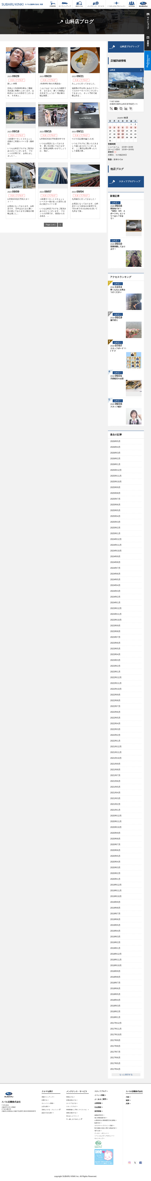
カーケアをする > (71, 1103)
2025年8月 (115, 493)
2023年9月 (115, 625)
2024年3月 (115, 591)
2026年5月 (115, 441)
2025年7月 (115, 499)
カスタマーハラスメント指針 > (104, 1125)
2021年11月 (116, 752)
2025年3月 (115, 522)
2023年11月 (116, 614)
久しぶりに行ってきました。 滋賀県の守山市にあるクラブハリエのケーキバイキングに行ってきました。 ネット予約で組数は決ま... (85, 90)
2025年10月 (116, 481)
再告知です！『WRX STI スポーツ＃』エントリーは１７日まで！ (117, 213)
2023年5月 (115, 648)
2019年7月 (115, 913)
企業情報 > (98, 1103)
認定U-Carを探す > (48, 1113)
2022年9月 (115, 695)
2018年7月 (115, 983)
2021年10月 (116, 758)
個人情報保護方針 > (100, 1118)
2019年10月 (116, 896)
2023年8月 (115, 631)
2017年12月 (116, 1023)
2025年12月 (116, 470)
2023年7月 (115, 637)
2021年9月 (115, 764)
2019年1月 (115, 948)
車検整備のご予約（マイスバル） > (77, 1109)
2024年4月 (115, 585)
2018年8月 (115, 977)
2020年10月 (116, 827)
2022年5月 (115, 718)
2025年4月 (115, 516)
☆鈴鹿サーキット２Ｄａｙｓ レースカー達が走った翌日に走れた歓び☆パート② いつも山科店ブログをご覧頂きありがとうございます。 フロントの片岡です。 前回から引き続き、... (53, 207)
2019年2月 (115, 942)
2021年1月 (115, 810)
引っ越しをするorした (74, 1119)
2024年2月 (115, 597)
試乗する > (45, 1100)
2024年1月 (115, 602)
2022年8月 (115, 700)
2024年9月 (115, 556)
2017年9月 (115, 1040)
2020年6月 (115, 850)
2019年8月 (115, 908)
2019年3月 (115, 936)
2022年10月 (116, 689)
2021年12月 (116, 746)
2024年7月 (115, 568)
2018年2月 (115, 1011)
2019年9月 (115, 902)
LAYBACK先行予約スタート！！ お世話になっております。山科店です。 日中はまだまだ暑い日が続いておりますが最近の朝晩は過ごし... (20, 206)
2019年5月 (115, 925)
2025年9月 (115, 487)
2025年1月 (115, 533)
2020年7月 (115, 844)
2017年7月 (115, 1052)
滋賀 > (128, 1100)
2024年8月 (115, 562)
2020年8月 (115, 839)
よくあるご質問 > (100, 1099)
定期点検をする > (71, 1100)
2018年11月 (116, 959)
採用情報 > (98, 1111)
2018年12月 (116, 954)
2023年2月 (115, 666)
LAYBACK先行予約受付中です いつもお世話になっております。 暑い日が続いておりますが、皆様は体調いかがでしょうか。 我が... (53, 145)
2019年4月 (115, 931)
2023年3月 (115, 660)
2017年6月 (115, 1057)
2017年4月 (115, 1069)
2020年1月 (115, 879)
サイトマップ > (99, 1138)
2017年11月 (116, 1029)
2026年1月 (115, 464)
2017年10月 (116, 1034)
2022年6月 (115, 712)
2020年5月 (115, 856)
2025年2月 (115, 527)
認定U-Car (79, 4)
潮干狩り (114, 320)
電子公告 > (97, 1131)
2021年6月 (115, 781)
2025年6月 (115, 504)
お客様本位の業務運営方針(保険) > (105, 1120)
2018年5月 (115, 994)
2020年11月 (116, 821)
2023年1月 (115, 671)
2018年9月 (115, 971)
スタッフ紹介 (116, 407)
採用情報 (132, 4)
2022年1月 (115, 741)
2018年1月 (115, 1017)
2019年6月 (115, 919)
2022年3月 (115, 729)
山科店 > (115, 203)
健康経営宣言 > (99, 1115)
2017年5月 (115, 1063)
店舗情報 (53, 4)
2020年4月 (115, 862)
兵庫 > (128, 1103)
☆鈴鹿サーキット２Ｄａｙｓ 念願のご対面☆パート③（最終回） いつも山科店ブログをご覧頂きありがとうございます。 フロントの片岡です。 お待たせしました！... (20, 147)
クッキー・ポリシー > (101, 1133)
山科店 (112, 70)
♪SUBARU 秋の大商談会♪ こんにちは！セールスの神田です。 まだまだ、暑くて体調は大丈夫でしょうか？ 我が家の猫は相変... (53, 90)
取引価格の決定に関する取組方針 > (105, 1128)
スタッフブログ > (71, 1106)
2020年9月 (115, 833)
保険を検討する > (71, 1113)
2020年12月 (116, 815)
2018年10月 (116, 965)
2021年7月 (115, 775)
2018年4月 (115, 1000)
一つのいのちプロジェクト (116, 4)
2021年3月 (115, 798)
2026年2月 (115, 458)
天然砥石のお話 (117, 379)
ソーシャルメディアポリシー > (104, 1136)
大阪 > (128, 1097)
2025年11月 (116, 476)
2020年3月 (115, 867)
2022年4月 (115, 723)
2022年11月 (116, 683)
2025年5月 (115, 510)
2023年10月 (116, 620)
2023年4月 (115, 654)
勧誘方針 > (97, 1123)
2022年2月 (115, 735)
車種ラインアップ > (48, 1097)
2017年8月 (115, 1046)
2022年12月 (116, 677)
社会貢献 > (98, 1107)
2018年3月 (115, 1006)
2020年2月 (115, 873)
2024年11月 (116, 545)
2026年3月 (115, 453)
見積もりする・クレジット (51, 1109)
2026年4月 (115, 447)
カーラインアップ (65, 4)
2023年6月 (115, 643)
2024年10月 (116, 551)
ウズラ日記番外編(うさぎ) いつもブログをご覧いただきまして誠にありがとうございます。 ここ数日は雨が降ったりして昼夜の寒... (85, 145)
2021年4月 (115, 792)
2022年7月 (115, 706)
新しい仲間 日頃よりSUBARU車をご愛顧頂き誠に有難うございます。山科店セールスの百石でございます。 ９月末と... (20, 90)
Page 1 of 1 (50, 225)
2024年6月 (115, 574)
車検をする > (70, 1097)
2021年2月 (115, 804)
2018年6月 (115, 988)
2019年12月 (116, 885)
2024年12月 (116, 539)
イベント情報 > (100, 1095)
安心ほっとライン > (72, 1116)
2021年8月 (115, 769)
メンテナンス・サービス (95, 4)
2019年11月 (116, 890)
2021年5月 (115, 787)
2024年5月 (115, 579)
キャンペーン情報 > (48, 1103)
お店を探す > (46, 1106)
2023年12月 (116, 608)
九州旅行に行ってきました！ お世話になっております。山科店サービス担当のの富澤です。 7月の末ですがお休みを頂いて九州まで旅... (85, 205)
